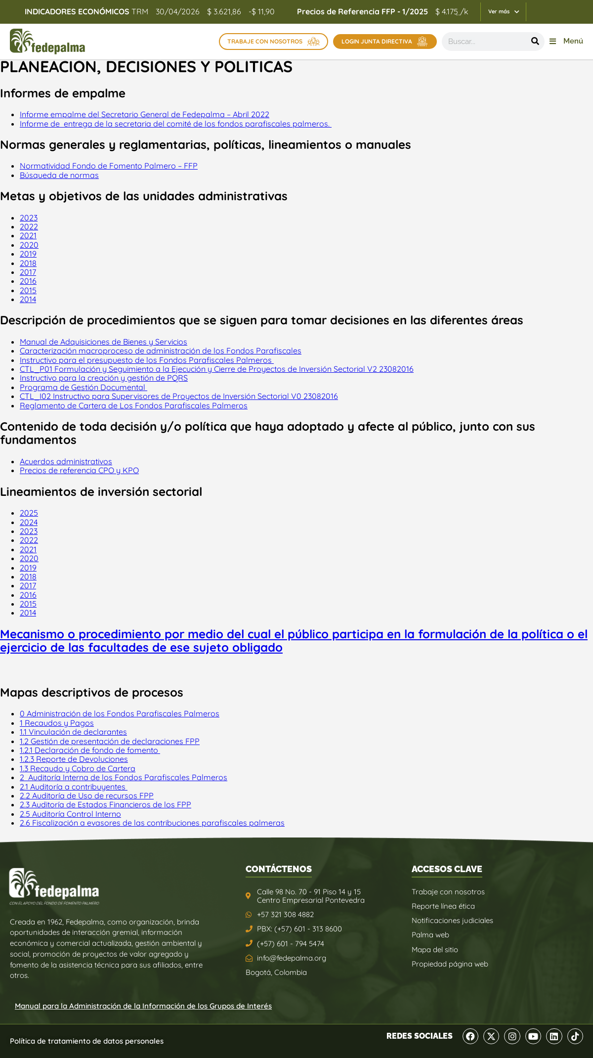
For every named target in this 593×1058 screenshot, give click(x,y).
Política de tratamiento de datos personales (87, 1041)
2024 (29, 522)
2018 (28, 263)
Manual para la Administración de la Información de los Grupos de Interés (143, 1006)
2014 (28, 299)
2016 (28, 281)
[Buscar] (535, 41)
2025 (29, 513)
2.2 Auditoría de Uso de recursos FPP (87, 795)
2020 (29, 245)
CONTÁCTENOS (279, 869)
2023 (29, 217)
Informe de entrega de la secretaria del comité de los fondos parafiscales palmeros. (176, 124)
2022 (29, 226)
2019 (28, 254)
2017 (28, 272)
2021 (28, 235)
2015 (28, 290)
